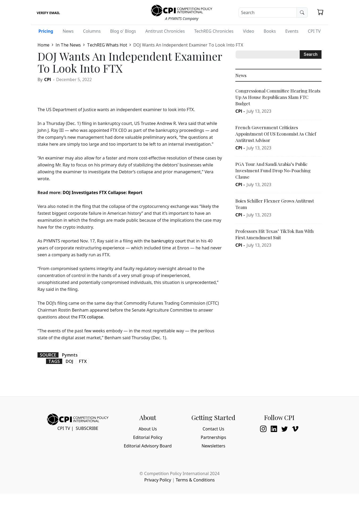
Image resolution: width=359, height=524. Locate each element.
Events (291, 31)
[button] (320, 12)
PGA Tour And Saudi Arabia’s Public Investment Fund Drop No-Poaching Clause (273, 170)
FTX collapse (91, 317)
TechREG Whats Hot (107, 45)
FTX (83, 361)
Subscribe (87, 428)
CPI (47, 79)
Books (270, 31)
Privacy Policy (157, 480)
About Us (148, 429)
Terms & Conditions (195, 480)
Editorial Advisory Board (148, 446)
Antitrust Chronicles (165, 31)
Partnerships (213, 437)
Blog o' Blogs (123, 31)
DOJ (69, 361)
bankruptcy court (168, 241)
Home (43, 45)
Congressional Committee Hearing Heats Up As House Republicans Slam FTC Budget (277, 97)
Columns (92, 31)
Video (248, 31)
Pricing (46, 31)
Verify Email (48, 12)
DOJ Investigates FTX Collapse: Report (103, 192)
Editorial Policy (147, 437)
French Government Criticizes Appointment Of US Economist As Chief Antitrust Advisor (275, 133)
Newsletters (213, 446)
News (67, 31)
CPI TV (314, 31)
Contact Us (213, 429)
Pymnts (70, 355)
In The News (68, 45)
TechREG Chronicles (213, 31)
